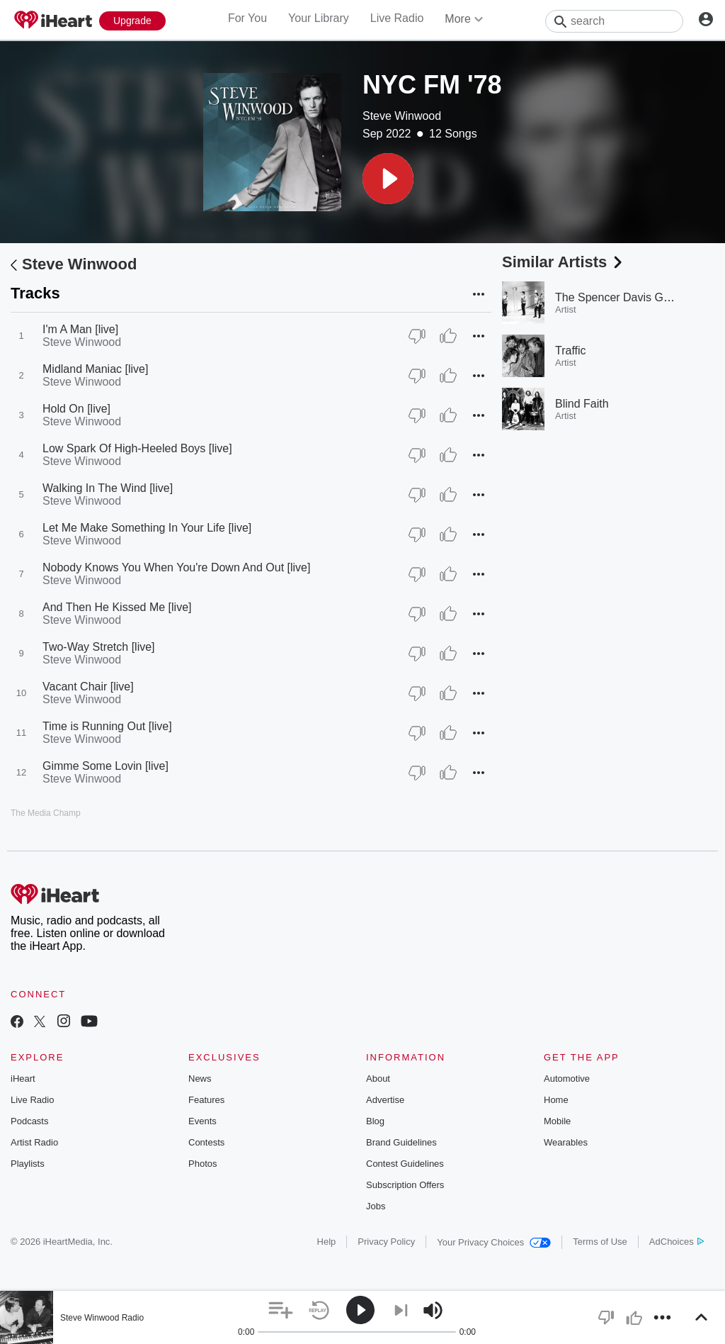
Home (556, 1099)
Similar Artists (563, 262)
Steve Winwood (401, 116)
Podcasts (29, 1121)
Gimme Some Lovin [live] (105, 766)
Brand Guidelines (401, 1142)
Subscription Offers (405, 1185)
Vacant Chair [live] (88, 687)
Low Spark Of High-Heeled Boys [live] (137, 448)
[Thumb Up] (448, 336)
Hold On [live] (76, 409)
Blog (375, 1121)
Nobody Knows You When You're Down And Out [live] (176, 567)
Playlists (28, 1163)
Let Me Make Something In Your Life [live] (146, 528)
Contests (206, 1142)
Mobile (557, 1121)
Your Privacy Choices (494, 1242)
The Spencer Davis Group (620, 297)
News (200, 1078)
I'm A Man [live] (80, 329)
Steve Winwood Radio (102, 1318)
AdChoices (676, 1241)
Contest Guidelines (405, 1163)
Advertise (385, 1099)
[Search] (614, 21)
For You (247, 18)
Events (202, 1121)
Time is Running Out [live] (107, 726)
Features (206, 1099)
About (378, 1078)
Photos (202, 1163)
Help (326, 1241)
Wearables (566, 1142)
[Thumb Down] (417, 336)
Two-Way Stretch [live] (98, 647)
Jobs (375, 1206)
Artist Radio (34, 1142)
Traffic (570, 351)
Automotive (567, 1078)
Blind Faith (582, 404)
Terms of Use (600, 1241)
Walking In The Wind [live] (107, 488)
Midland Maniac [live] (95, 369)
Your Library (318, 18)
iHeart (23, 1078)
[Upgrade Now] (132, 20)
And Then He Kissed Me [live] (116, 607)
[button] (387, 178)
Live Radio (397, 18)
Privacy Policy (386, 1241)
